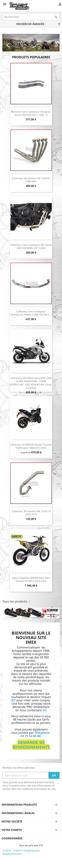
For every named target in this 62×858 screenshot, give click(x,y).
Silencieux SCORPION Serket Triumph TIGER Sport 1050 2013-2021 (31, 446)
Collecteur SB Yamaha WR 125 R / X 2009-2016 (31, 513)
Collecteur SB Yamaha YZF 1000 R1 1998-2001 (31, 180)
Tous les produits (16, 602)
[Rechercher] (31, 16)
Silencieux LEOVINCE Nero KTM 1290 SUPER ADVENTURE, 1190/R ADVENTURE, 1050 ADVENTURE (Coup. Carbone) (31, 382)
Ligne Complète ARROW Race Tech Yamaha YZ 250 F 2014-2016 (31, 579)
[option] (31, 42)
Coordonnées (12, 838)
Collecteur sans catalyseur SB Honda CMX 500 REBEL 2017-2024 (31, 246)
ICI (44, 710)
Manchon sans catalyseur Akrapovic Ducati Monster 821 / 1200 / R (31, 113)
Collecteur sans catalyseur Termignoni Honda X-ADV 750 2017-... (31, 313)
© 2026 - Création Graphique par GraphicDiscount (21, 852)
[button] (6, 42)
